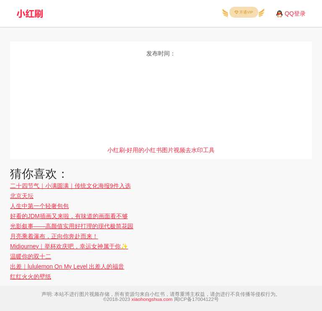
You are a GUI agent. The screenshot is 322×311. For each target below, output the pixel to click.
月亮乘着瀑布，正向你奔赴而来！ (54, 236)
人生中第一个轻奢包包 (39, 206)
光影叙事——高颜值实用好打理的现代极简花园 (71, 226)
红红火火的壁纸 (30, 276)
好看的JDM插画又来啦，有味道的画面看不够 (69, 216)
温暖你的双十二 (30, 256)
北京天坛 (22, 195)
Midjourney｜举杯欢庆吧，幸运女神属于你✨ (69, 246)
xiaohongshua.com (152, 299)
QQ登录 (295, 13)
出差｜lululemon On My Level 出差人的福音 (67, 266)
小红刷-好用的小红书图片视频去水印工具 (161, 150)
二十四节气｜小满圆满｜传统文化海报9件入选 (70, 185)
